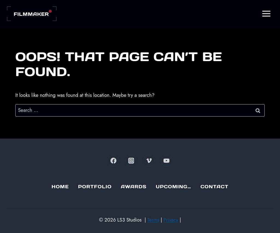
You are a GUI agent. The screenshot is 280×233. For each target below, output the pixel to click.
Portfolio (95, 187)
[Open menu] (266, 13)
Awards (134, 187)
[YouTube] (167, 161)
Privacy (171, 219)
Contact (214, 187)
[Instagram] (131, 161)
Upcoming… (173, 187)
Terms (153, 219)
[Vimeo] (149, 161)
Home (60, 187)
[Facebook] (113, 161)
